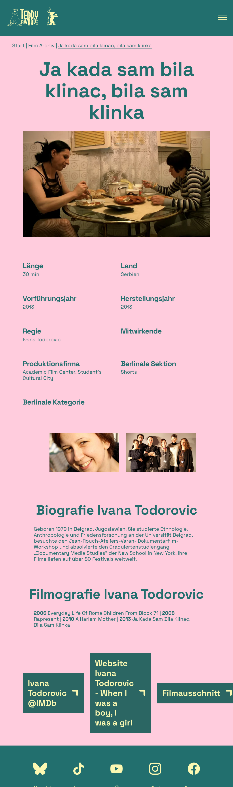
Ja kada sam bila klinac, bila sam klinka (105, 45)
